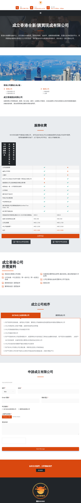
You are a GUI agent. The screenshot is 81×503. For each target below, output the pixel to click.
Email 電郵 (6, 376)
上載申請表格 (6, 392)
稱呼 (4, 367)
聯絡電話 (45, 376)
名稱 (20, 367)
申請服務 (5, 385)
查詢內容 (5, 401)
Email (35, 7)
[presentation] (14, 420)
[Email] (31, 7)
